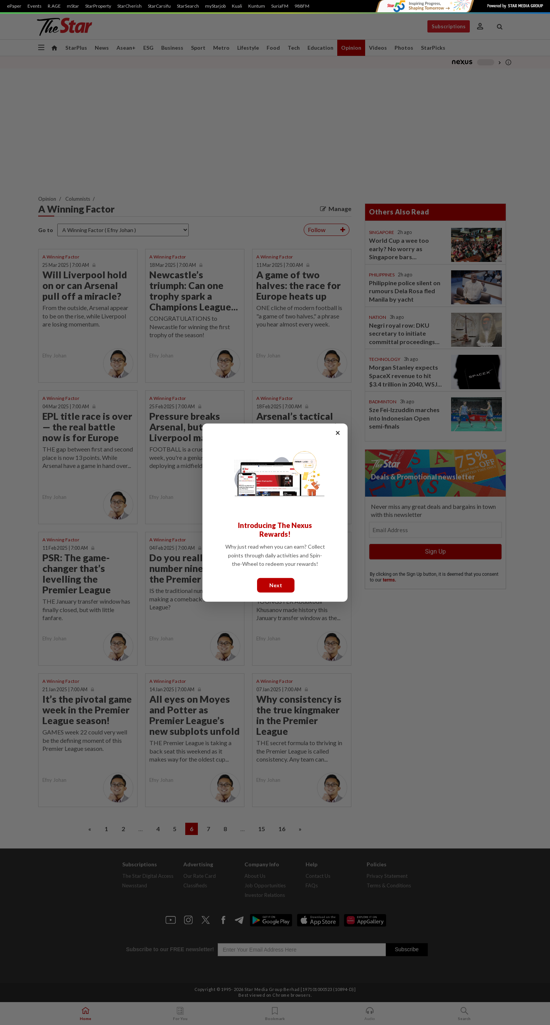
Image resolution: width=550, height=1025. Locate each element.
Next (275, 585)
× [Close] (337, 432)
